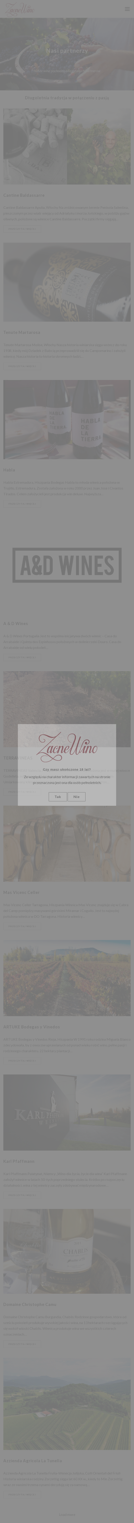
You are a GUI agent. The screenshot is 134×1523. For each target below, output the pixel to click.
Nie (76, 796)
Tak (57, 796)
